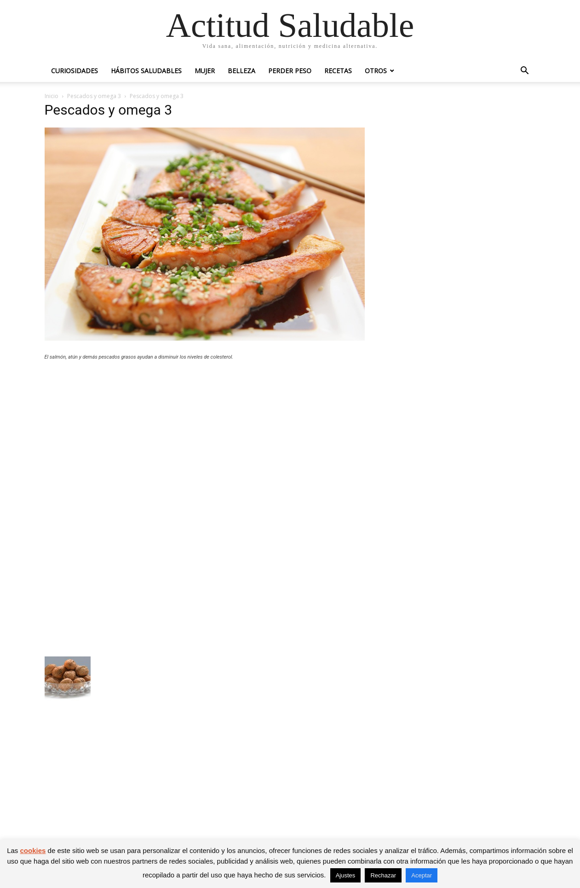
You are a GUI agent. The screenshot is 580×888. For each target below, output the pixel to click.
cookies (33, 850)
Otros (376, 70)
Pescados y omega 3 (94, 96)
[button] (525, 71)
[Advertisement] (205, 435)
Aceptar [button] (421, 875)
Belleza (241, 70)
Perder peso (289, 70)
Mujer (205, 70)
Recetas (338, 70)
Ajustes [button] (346, 875)
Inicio (51, 96)
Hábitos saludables (146, 70)
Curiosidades (74, 70)
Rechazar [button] (383, 875)
